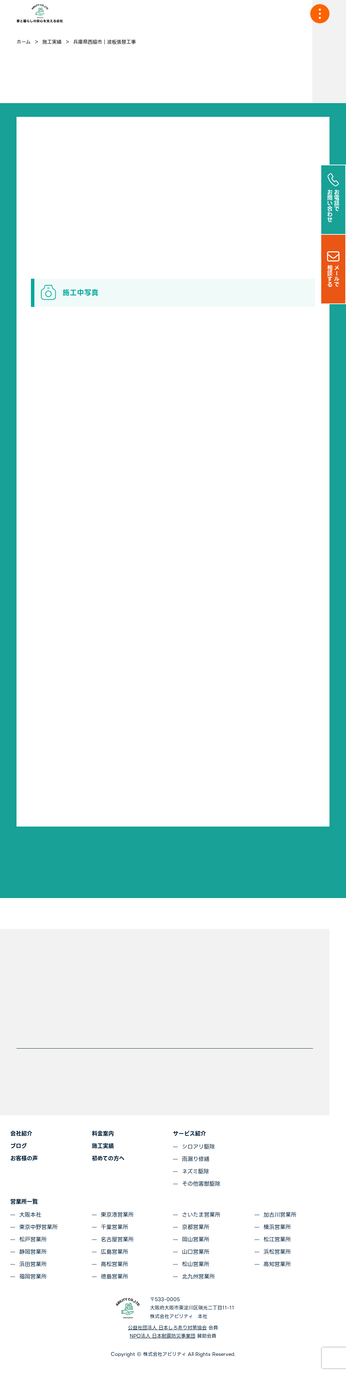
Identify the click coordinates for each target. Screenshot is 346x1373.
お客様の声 (24, 1158)
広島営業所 (114, 1252)
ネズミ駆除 (195, 1171)
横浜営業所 (277, 1227)
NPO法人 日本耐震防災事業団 (162, 1336)
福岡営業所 (33, 1276)
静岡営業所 (33, 1252)
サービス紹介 (189, 1133)
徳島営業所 (114, 1276)
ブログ (18, 1146)
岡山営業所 (195, 1239)
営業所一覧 (24, 1201)
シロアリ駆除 (198, 1146)
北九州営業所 (198, 1276)
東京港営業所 (117, 1214)
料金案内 (103, 1133)
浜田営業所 (33, 1264)
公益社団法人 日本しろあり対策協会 (167, 1327)
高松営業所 (114, 1264)
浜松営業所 (277, 1252)
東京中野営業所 (38, 1227)
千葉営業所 (114, 1227)
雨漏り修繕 (195, 1159)
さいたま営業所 (201, 1214)
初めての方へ (108, 1158)
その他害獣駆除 (201, 1184)
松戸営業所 (33, 1239)
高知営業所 (277, 1264)
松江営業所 (277, 1239)
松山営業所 (195, 1264)
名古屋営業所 (117, 1239)
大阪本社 (30, 1214)
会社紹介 (21, 1133)
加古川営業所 (279, 1214)
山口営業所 (195, 1252)
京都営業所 (195, 1227)
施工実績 (103, 1146)
